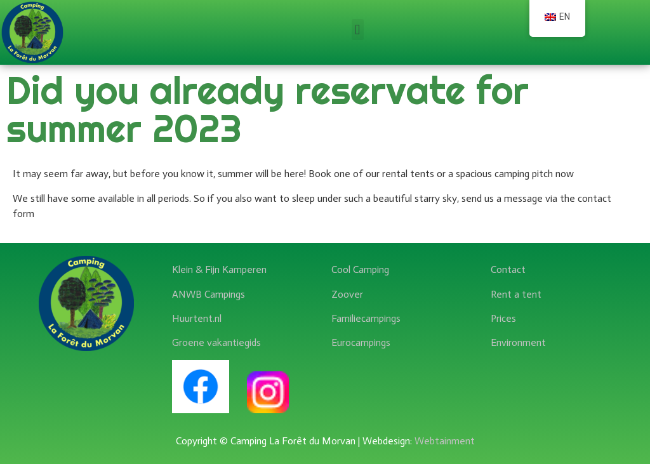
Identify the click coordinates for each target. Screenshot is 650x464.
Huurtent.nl (197, 318)
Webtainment (445, 441)
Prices (503, 318)
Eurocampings (360, 342)
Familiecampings (366, 318)
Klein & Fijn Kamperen (219, 269)
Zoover (347, 294)
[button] (358, 29)
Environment (518, 342)
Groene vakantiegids (216, 342)
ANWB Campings (208, 294)
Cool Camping (360, 269)
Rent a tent (516, 294)
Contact (508, 269)
